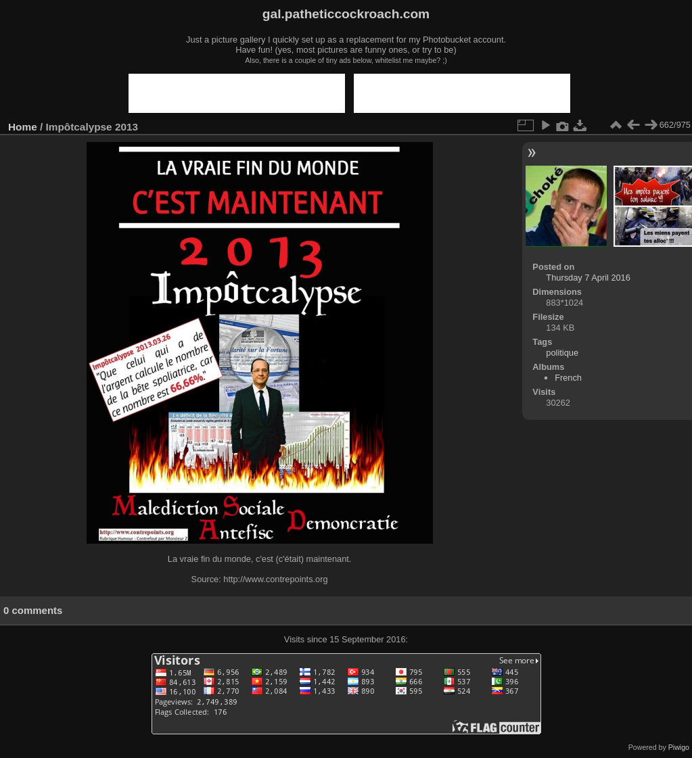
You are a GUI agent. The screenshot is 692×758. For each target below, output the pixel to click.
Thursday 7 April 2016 (588, 278)
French (568, 378)
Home (22, 127)
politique (562, 353)
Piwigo (678, 747)
